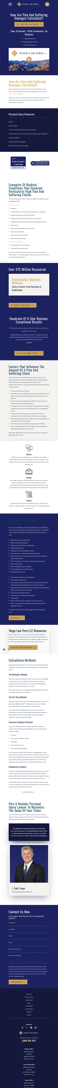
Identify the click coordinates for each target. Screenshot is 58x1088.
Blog (29, 1003)
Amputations (14, 205)
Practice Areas (29, 997)
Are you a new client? (15, 949)
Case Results (29, 1006)
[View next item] (31, 173)
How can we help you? (15, 955)
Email (10, 942)
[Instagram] (35, 1028)
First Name (12, 923)
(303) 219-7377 (29, 1040)
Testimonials (29, 1009)
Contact (29, 1015)
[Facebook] (22, 1028)
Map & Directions (29, 1059)
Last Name (12, 929)
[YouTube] (31, 1028)
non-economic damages (16, 94)
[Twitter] (27, 1028)
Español (29, 1012)
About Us (29, 994)
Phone (10, 936)
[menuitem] (29, 122)
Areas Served (29, 1000)
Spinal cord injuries (16, 242)
